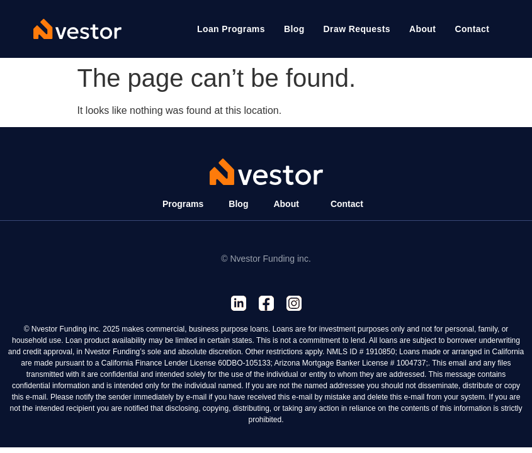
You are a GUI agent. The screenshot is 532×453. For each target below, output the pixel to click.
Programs (182, 204)
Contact (347, 204)
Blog (238, 204)
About (285, 204)
